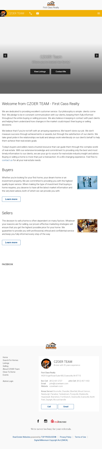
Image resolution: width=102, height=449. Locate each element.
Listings (6, 363)
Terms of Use (80, 437)
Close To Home (9, 372)
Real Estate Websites (21, 437)
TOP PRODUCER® (48, 437)
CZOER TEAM (12, 13)
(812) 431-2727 (55, 381)
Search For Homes (10, 360)
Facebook (38, 421)
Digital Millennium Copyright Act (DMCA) (51, 440)
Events (5, 375)
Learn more (11, 199)
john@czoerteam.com (58, 383)
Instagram (45, 421)
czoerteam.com (56, 386)
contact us (7, 160)
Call (30, 13)
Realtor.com (59, 421)
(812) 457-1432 (83, 381)
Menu (98, 13)
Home (5, 357)
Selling (5, 366)
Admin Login (8, 381)
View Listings (40, 72)
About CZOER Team (11, 369)
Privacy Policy (65, 437)
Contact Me (61, 72)
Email (37, 13)
